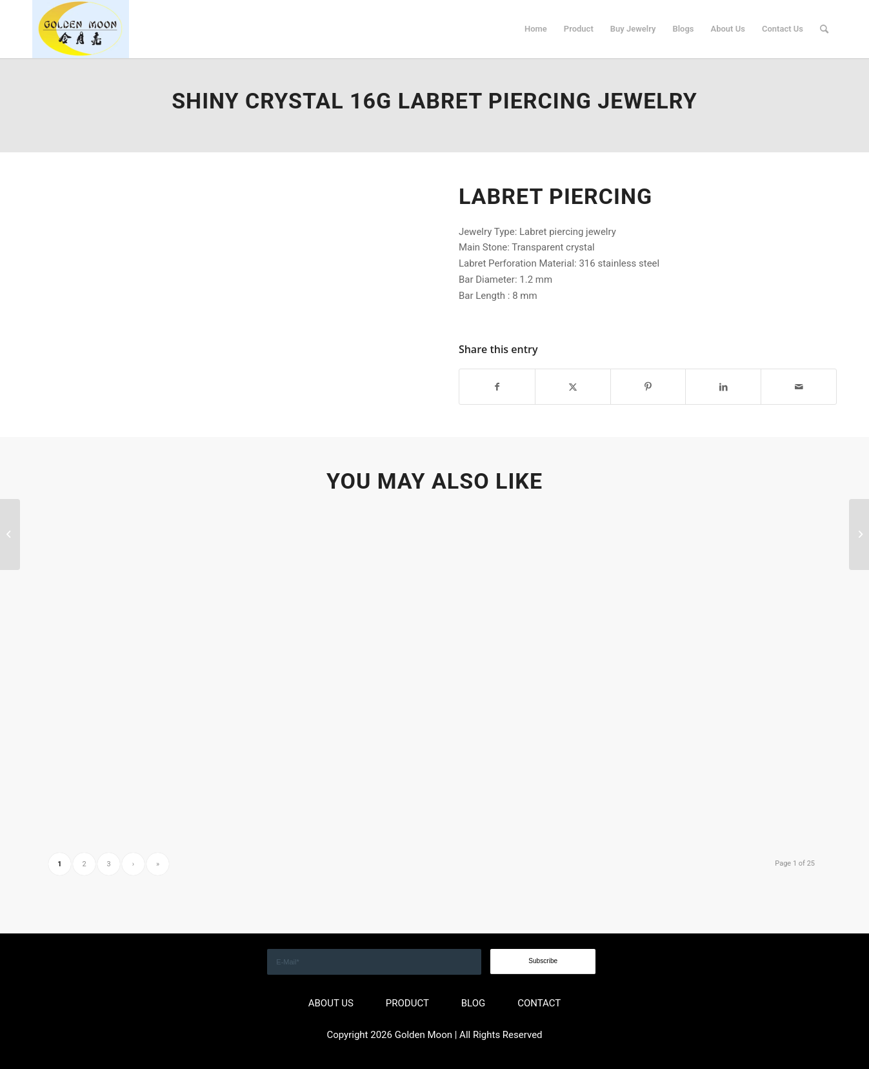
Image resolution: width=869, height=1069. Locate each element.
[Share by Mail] (798, 387)
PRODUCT (407, 1003)
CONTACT (539, 1003)
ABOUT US (331, 1003)
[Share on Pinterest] (648, 387)
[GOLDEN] (80, 29)
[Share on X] (572, 387)
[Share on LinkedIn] (723, 387)
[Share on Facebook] (497, 387)
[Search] (824, 29)
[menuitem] (535, 29)
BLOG (473, 1003)
